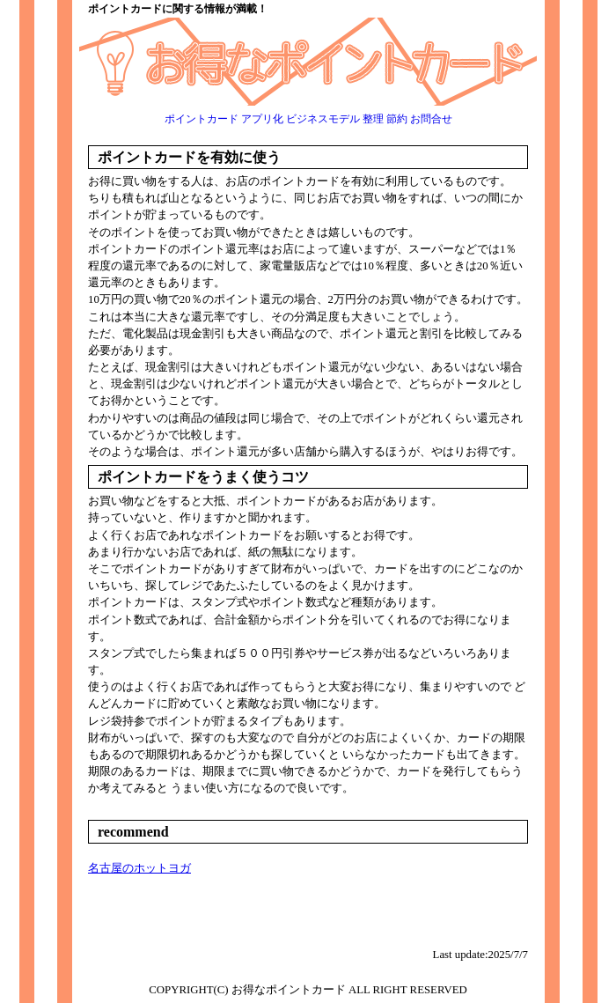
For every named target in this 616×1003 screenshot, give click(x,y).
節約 (396, 119)
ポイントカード (201, 119)
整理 (373, 119)
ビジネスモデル (323, 119)
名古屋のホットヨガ (139, 868)
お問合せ (431, 119)
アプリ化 (262, 119)
